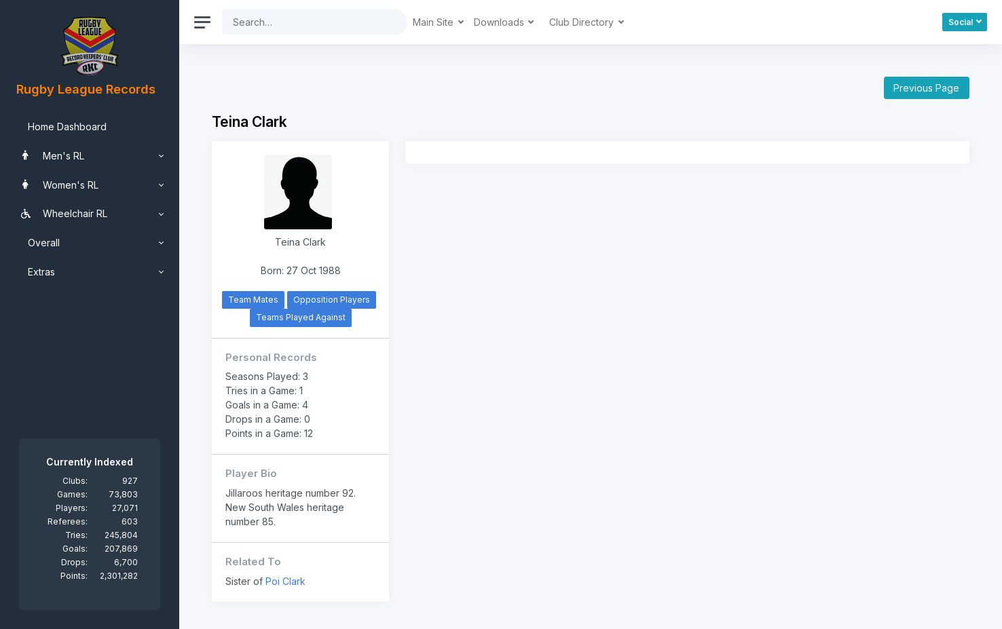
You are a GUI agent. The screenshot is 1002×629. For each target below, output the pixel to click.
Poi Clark (285, 581)
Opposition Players (331, 299)
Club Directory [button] (582, 22)
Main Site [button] (434, 22)
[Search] (304, 22)
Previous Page (926, 88)
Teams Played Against (301, 317)
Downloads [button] (500, 22)
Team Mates (253, 299)
